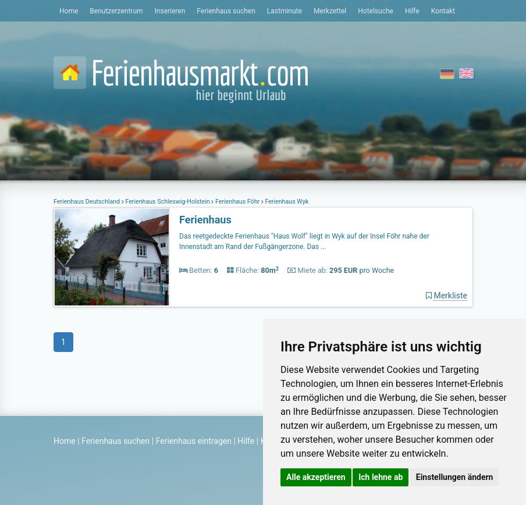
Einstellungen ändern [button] (454, 477)
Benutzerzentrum (116, 11)
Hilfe (412, 11)
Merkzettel (330, 11)
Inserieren (170, 11)
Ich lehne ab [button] (380, 477)
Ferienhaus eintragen (194, 441)
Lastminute (284, 11)
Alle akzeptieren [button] (316, 477)
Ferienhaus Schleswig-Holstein (168, 201)
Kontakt (443, 11)
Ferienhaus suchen (226, 11)
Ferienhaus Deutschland (88, 201)
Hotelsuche (375, 11)
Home (68, 11)
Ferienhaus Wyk (286, 201)
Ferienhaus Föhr (237, 201)
